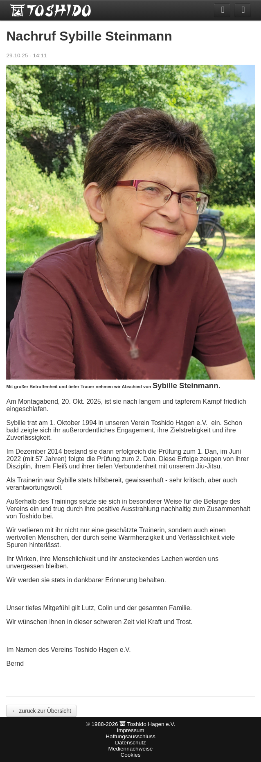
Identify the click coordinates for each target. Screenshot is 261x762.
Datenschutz (130, 742)
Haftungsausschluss (130, 736)
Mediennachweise (130, 749)
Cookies (130, 755)
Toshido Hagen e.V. (51, 10)
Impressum (130, 730)
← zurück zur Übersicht (41, 711)
